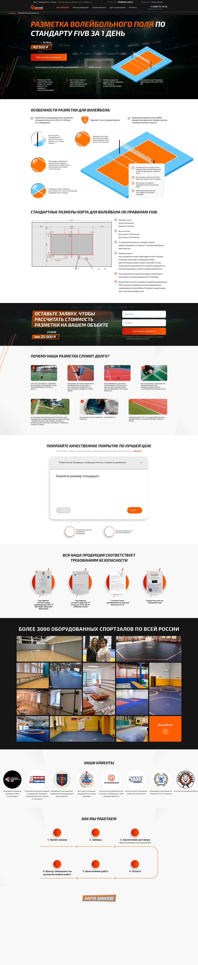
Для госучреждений (118, 7)
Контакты (133, 7)
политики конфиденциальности (137, 339)
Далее (134, 511)
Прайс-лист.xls (93, 67)
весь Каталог (61, 7)
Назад (63, 511)
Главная (12, 13)
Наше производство (81, 7)
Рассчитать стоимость (48, 57)
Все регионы (112, 2)
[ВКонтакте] (135, 2)
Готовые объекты (99, 7)
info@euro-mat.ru (125, 2)
